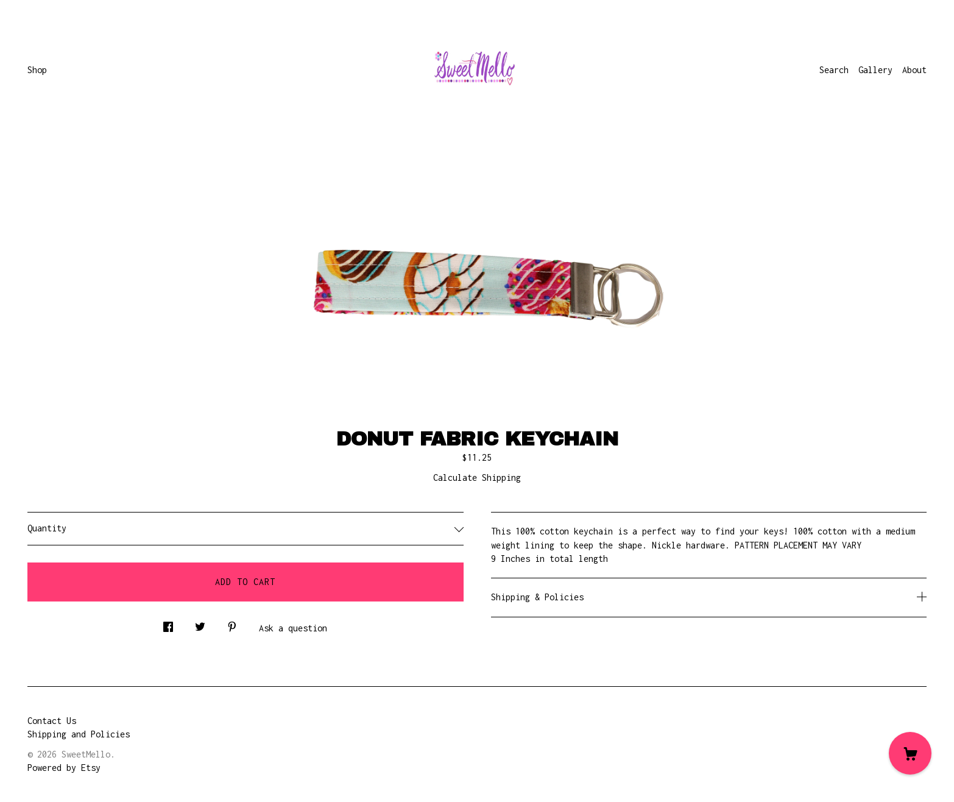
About (914, 70)
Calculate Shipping (477, 477)
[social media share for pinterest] (232, 624)
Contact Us (51, 720)
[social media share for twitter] (200, 624)
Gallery (875, 70)
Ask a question (293, 628)
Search (834, 70)
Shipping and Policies (78, 734)
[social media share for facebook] (168, 624)
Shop (37, 70)
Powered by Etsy (64, 767)
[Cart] (910, 753)
